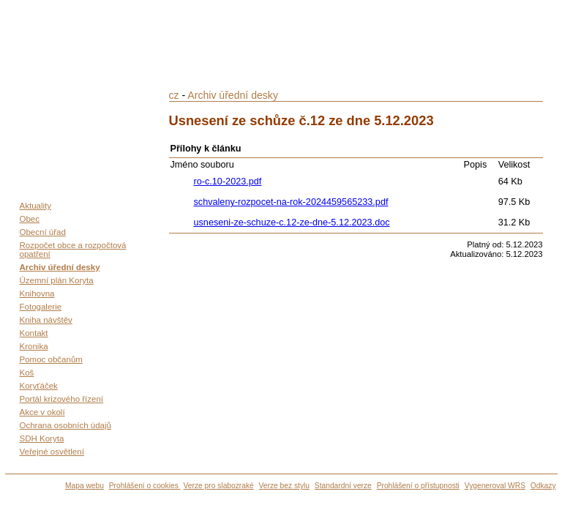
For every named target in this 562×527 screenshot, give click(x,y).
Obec (30, 218)
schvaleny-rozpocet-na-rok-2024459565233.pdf (291, 202)
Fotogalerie (41, 306)
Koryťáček (39, 385)
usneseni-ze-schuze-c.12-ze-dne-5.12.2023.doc (292, 222)
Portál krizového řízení (62, 399)
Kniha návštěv (46, 319)
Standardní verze (343, 486)
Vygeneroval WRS (495, 486)
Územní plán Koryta (57, 280)
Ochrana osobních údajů (65, 425)
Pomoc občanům (51, 359)
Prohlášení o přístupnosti (418, 486)
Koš (27, 372)
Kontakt (34, 333)
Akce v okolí (42, 412)
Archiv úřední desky (60, 267)
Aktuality (36, 205)
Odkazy (543, 486)
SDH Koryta (42, 438)
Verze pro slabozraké (219, 486)
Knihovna (37, 293)
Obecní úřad (43, 232)
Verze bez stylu (284, 486)
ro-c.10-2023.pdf (228, 181)
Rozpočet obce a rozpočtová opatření (73, 249)
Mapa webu (84, 486)
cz (174, 95)
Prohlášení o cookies (145, 486)
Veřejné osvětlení (52, 451)
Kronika (34, 346)
